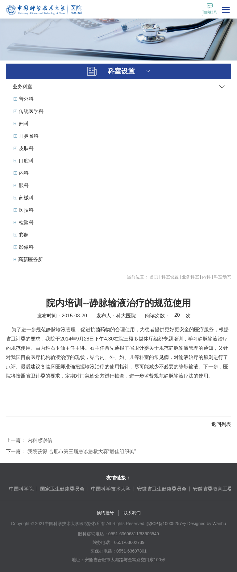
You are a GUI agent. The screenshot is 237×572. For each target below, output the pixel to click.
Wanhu (219, 523)
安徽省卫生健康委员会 (161, 488)
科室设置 (170, 276)
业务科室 (190, 276)
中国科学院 (21, 488)
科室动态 (222, 276)
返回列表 (221, 424)
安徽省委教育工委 (212, 488)
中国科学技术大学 (111, 488)
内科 (206, 276)
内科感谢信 (39, 440)
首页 (154, 276)
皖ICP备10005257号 (166, 523)
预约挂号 (105, 512)
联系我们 (132, 512)
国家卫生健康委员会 (62, 488)
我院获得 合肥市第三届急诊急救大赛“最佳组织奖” (81, 451)
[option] (21, 488)
